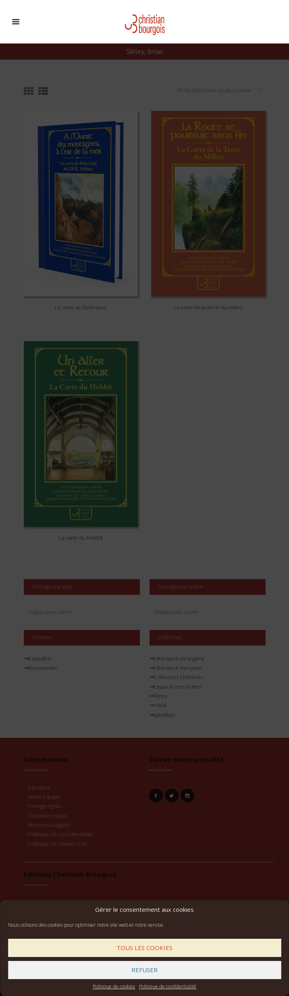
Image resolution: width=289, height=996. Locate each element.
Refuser (144, 970)
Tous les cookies (144, 948)
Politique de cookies (114, 986)
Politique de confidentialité (167, 986)
